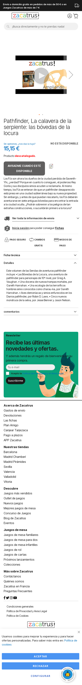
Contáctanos (12, 576)
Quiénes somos (14, 581)
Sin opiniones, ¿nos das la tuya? (19, 143)
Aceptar (40, 656)
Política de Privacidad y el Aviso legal (43, 373)
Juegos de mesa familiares (21, 535)
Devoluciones (13, 415)
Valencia (9, 472)
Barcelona (10, 452)
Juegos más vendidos (18, 493)
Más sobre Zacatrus (18, 571)
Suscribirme (15, 380)
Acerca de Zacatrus (18, 405)
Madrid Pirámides (15, 462)
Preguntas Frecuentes (18, 591)
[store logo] (25, 16)
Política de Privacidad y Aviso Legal (27, 611)
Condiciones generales (20, 606)
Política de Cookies (17, 615)
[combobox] (41, 26)
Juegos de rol (12, 550)
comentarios (12, 311)
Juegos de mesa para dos (21, 540)
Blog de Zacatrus (15, 518)
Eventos (9, 523)
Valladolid (10, 477)
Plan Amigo (11, 425)
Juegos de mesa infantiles (21, 545)
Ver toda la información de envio (33, 218)
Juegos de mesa (15, 530)
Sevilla (8, 467)
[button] (39, 115)
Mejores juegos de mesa (20, 508)
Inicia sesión (20, 228)
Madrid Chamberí (15, 457)
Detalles (9, 262)
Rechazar (40, 666)
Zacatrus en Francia (17, 586)
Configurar (40, 676)
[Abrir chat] (68, 675)
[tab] (41, 262)
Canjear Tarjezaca (16, 430)
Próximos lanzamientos (19, 559)
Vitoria (8, 481)
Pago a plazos (13, 435)
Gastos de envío (14, 410)
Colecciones (12, 564)
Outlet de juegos (14, 498)
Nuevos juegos (13, 503)
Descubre (11, 488)
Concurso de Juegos (17, 513)
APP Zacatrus (13, 440)
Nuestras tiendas (16, 447)
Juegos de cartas (15, 554)
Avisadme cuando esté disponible (24, 168)
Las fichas (10, 420)
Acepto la (37, 373)
